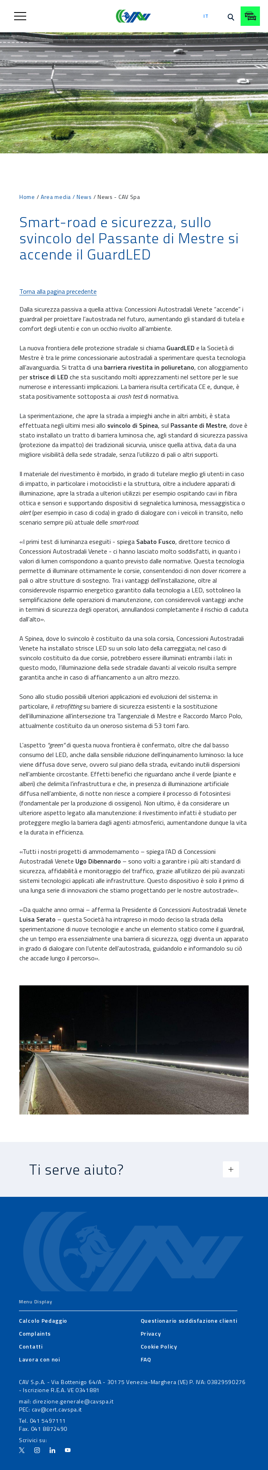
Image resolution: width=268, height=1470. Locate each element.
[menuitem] (43, 1321)
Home (27, 196)
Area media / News (66, 196)
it (206, 16)
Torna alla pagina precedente (58, 291)
